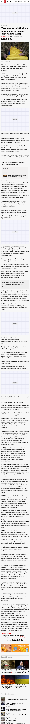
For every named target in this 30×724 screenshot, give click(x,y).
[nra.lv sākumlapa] (7, 1)
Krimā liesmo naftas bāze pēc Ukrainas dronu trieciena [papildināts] (7, 687)
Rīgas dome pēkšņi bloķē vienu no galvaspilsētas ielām (15, 172)
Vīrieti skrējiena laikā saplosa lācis (16, 699)
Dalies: (9, 640)
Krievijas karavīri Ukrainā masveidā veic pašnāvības (6, 671)
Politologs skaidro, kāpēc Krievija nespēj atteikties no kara (22, 671)
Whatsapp (22, 636)
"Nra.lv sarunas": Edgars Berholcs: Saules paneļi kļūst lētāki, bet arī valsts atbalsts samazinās (16, 709)
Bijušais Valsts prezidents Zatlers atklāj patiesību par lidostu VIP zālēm (17, 176)
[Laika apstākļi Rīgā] (19, 1)
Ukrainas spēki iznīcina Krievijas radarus (21, 686)
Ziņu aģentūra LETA (5, 36)
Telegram (16, 636)
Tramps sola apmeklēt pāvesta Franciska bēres (15, 704)
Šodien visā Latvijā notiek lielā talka (17, 715)
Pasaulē (5, 25)
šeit (8, 286)
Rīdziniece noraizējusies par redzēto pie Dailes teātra (17, 719)
